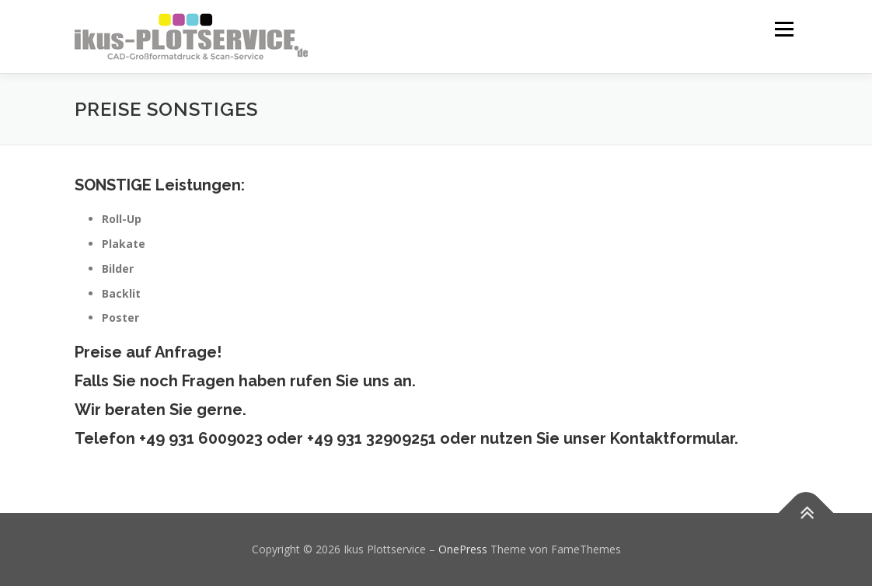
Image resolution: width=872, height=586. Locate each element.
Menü (783, 29)
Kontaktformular (672, 438)
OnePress (462, 549)
